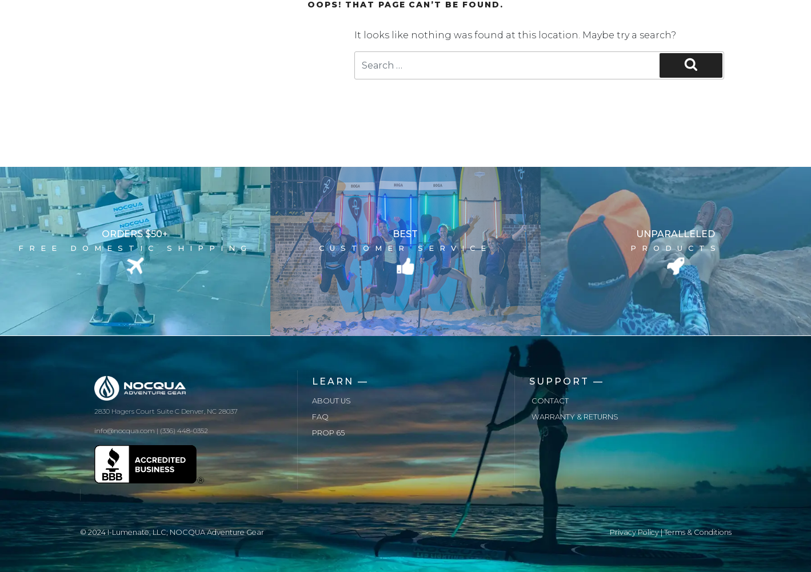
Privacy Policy (634, 532)
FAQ (320, 417)
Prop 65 (328, 433)
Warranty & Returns (575, 417)
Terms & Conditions (698, 532)
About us (331, 401)
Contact (550, 401)
